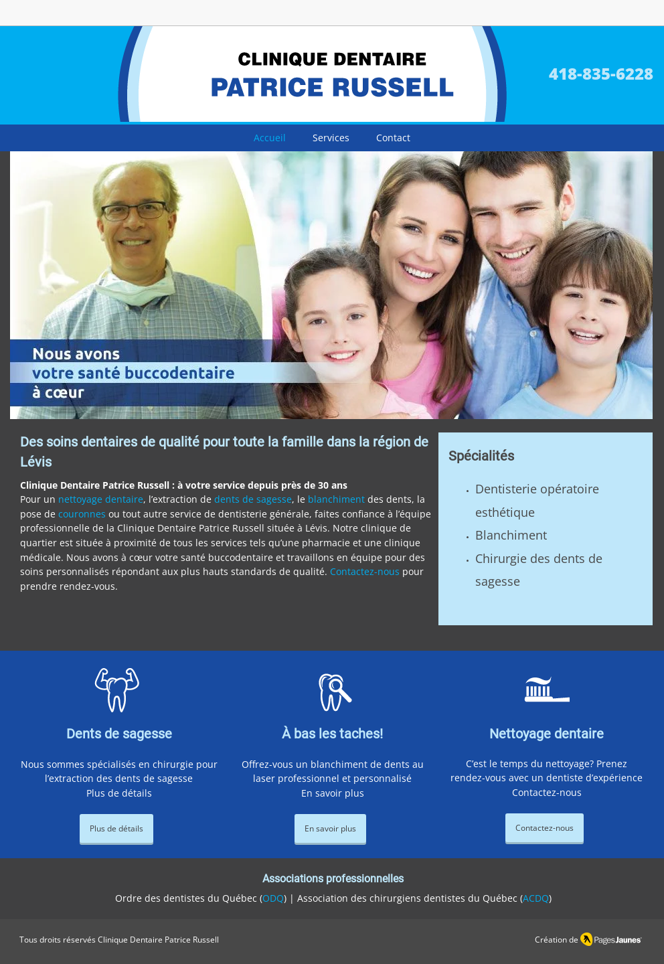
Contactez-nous (365, 571)
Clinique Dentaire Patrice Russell (158, 939)
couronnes (82, 513)
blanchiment (336, 499)
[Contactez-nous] (544, 827)
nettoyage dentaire (100, 499)
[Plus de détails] (116, 828)
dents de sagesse (253, 499)
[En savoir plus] (330, 828)
